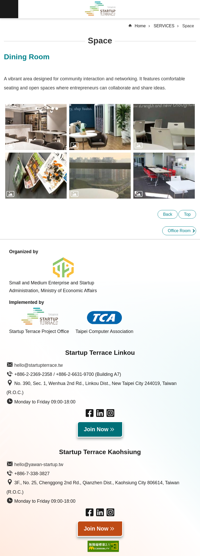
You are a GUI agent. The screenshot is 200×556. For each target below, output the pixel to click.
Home (140, 26)
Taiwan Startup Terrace (100, 9)
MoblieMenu (9, 9)
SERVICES (164, 26)
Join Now (96, 429)
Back (167, 214)
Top (187, 214)
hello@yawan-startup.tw (38, 464)
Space (188, 26)
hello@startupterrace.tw (38, 365)
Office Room (179, 230)
